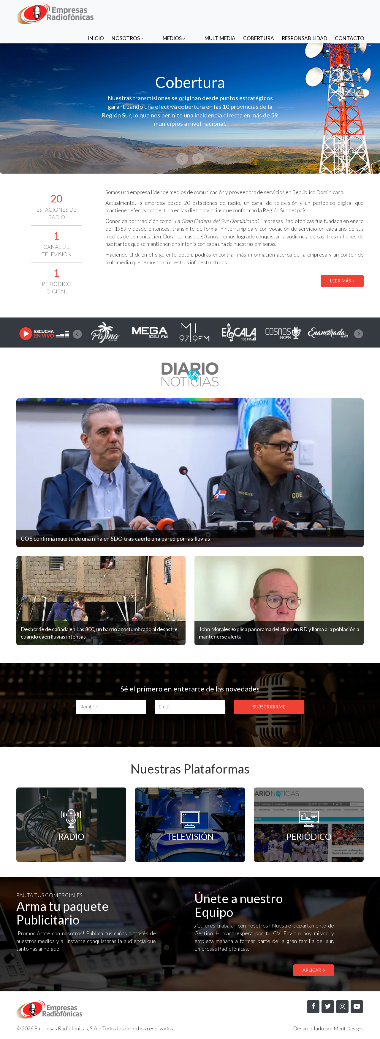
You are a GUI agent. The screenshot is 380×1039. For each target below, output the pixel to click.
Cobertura (258, 13)
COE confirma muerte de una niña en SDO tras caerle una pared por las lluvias (131, 538)
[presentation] (77, 334)
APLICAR (314, 970)
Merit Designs (347, 1029)
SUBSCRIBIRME (269, 706)
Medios (186, 13)
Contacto (349, 13)
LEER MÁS (342, 280)
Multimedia (220, 13)
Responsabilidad (304, 13)
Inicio (120, 13)
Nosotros (151, 13)
